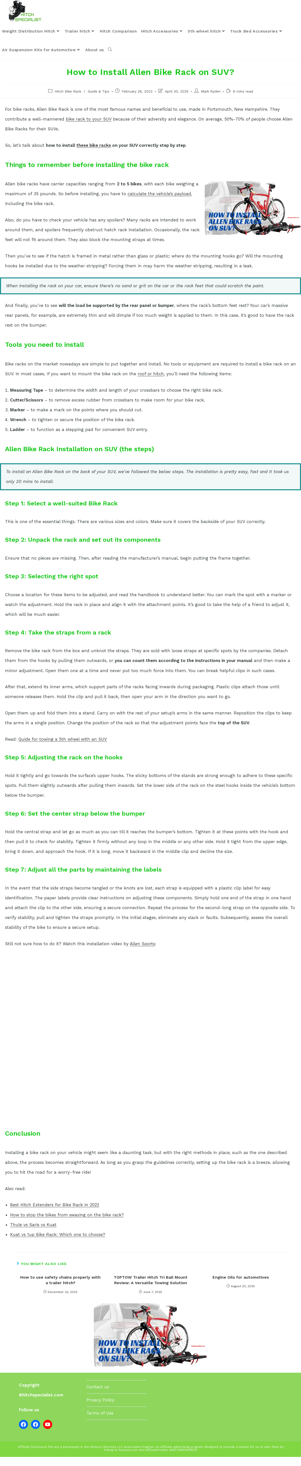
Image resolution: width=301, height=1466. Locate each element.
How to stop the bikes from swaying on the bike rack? (67, 1223)
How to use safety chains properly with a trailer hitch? (60, 1289)
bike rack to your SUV (88, 127)
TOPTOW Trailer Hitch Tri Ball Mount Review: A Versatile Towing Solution (151, 1289)
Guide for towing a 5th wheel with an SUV (62, 748)
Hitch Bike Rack (68, 100)
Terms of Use (99, 1421)
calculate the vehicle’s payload (159, 202)
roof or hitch (151, 382)
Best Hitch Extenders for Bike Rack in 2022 (54, 1213)
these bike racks (93, 154)
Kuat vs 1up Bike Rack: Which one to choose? (57, 1243)
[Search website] (110, 59)
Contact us (97, 1395)
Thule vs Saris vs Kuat (33, 1233)
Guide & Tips (98, 100)
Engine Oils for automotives (241, 1286)
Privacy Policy (100, 1408)
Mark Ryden (211, 100)
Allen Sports (142, 952)
